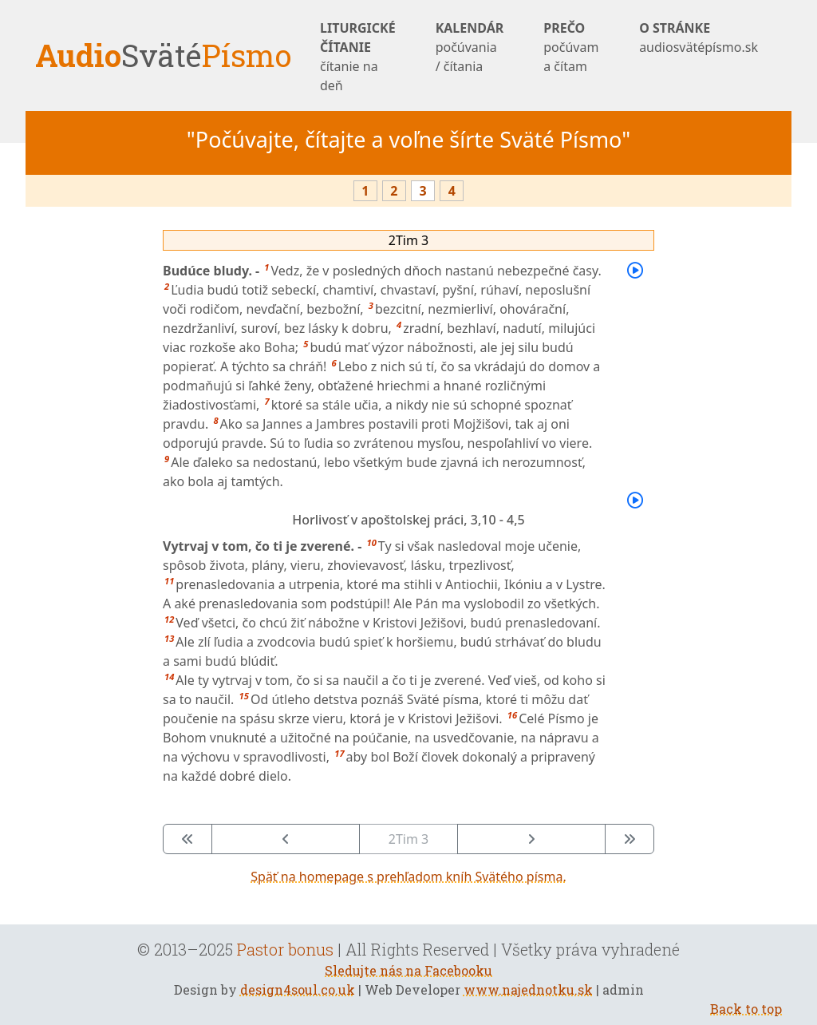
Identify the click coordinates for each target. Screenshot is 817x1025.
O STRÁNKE (698, 38)
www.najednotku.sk (528, 989)
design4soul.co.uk (297, 989)
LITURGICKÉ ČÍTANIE (358, 57)
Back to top (746, 1008)
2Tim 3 (408, 240)
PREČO (571, 47)
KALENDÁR (470, 47)
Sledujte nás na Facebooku (408, 970)
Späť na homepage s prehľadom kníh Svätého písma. (408, 876)
